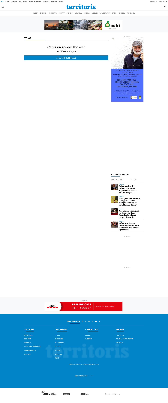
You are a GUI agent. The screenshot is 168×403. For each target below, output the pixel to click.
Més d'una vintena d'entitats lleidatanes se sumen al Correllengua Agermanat (129, 226)
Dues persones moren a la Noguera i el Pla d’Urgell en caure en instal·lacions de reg (129, 201)
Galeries (88, 339)
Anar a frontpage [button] (66, 58)
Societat (27, 339)
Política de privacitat (124, 339)
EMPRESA (27, 343)
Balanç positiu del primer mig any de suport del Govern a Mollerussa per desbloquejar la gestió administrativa (128, 191)
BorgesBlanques (35, 1)
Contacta (153, 1)
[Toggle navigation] (2, 6)
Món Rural (28, 335)
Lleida (7, 1)
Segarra (58, 346)
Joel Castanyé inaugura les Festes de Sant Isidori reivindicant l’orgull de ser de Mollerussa (129, 215)
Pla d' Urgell (60, 343)
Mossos (61, 1)
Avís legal (120, 343)
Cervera (54, 1)
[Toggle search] (165, 6)
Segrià (57, 350)
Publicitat (120, 335)
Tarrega (14, 1)
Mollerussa (23, 1)
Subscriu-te (163, 1)
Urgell (57, 358)
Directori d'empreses (32, 346)
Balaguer (46, 1)
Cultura (27, 354)
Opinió (87, 335)
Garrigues (59, 339)
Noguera (58, 354)
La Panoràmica (30, 350)
